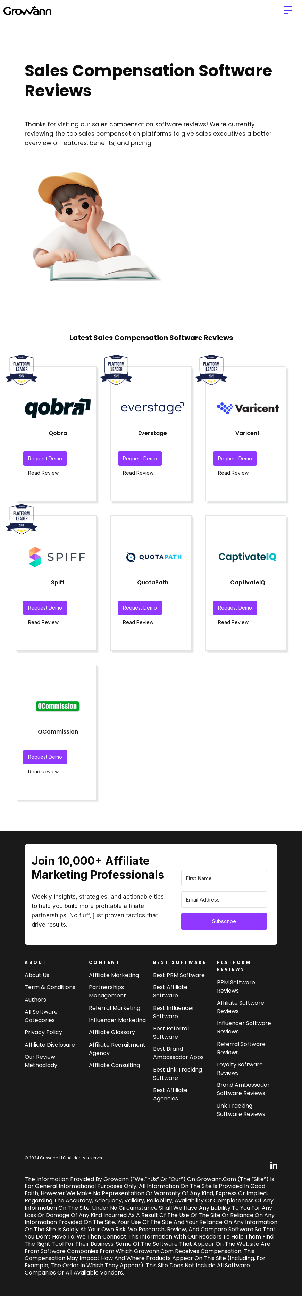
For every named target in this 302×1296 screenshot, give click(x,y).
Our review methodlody (41, 1061)
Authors (35, 1000)
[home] (27, 10)
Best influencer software (173, 1012)
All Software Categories (41, 1016)
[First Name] (224, 878)
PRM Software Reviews (236, 986)
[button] (288, 10)
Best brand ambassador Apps (178, 1053)
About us (37, 975)
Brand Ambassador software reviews (243, 1089)
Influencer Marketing (117, 1020)
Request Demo (45, 458)
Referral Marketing (114, 1008)
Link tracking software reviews (241, 1110)
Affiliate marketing (114, 975)
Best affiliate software (170, 991)
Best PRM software (179, 975)
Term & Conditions (50, 987)
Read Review (43, 473)
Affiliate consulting (114, 1065)
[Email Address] (224, 899)
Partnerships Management (107, 991)
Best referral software (171, 1032)
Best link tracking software (177, 1074)
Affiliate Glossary (112, 1032)
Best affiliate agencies (170, 1094)
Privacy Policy (43, 1032)
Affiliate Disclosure (50, 1045)
